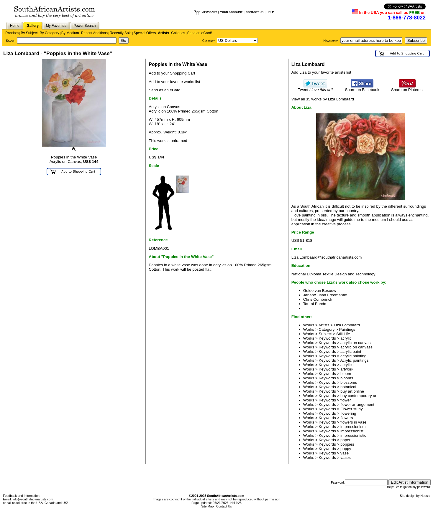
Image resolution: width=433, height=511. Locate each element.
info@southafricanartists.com (33, 499)
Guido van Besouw (319, 290)
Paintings (347, 329)
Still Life (343, 334)
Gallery (33, 26)
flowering (348, 413)
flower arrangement (357, 404)
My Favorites (56, 26)
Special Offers (145, 33)
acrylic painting (353, 356)
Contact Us (224, 506)
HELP (270, 12)
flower (345, 400)
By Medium (70, 33)
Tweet (315, 88)
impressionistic (353, 435)
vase (344, 453)
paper (345, 440)
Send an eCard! (199, 33)
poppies (347, 444)
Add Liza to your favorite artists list (321, 72)
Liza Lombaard (347, 325)
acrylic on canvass (356, 347)
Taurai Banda (315, 304)
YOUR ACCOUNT (231, 12)
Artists (163, 33)
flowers (346, 418)
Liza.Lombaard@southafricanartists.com (326, 257)
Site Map (207, 506)
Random (12, 33)
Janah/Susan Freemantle (325, 295)
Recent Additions (94, 33)
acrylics (346, 365)
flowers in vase (353, 422)
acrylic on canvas (355, 342)
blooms (346, 378)
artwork (346, 369)
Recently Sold (121, 33)
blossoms (348, 382)
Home (14, 26)
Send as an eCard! (165, 90)
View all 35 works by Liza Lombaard (322, 99)
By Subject (29, 33)
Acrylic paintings (354, 360)
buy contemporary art (359, 395)
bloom (345, 373)
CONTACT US (254, 12)
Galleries (178, 33)
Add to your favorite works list (174, 82)
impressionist (351, 431)
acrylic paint (350, 351)
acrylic (346, 338)
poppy (345, 448)
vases (345, 457)
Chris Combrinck (317, 299)
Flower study (351, 409)
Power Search (84, 26)
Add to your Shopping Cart (172, 73)
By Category (49, 33)
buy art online (352, 391)
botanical (348, 387)
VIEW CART (209, 12)
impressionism (352, 426)
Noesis (425, 495)
